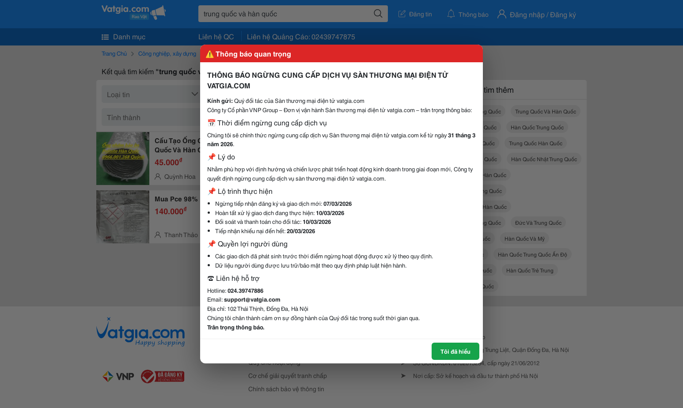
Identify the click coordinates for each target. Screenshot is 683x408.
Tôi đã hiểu (455, 351)
